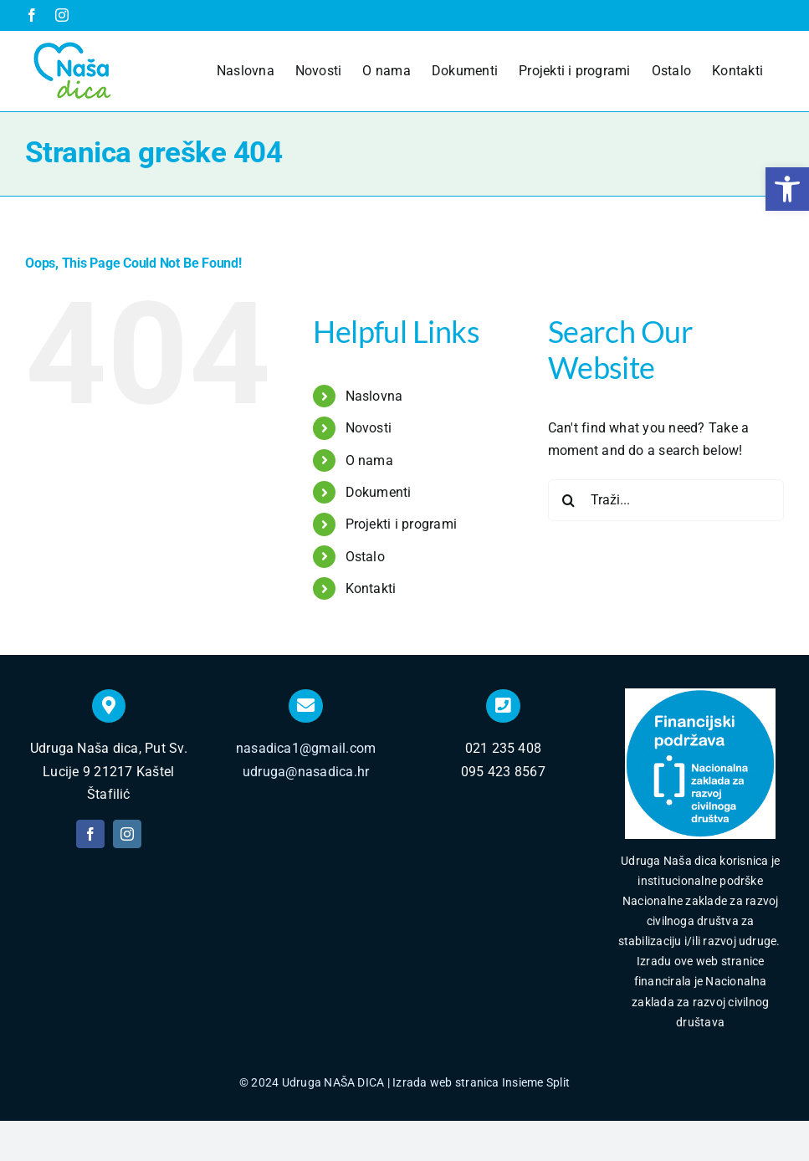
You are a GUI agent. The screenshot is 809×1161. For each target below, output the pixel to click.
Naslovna (374, 396)
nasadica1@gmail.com (306, 748)
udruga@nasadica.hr (306, 772)
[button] (787, 189)
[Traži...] (666, 500)
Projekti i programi (402, 524)
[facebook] (90, 834)
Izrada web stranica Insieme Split (481, 1082)
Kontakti (371, 588)
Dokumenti (379, 492)
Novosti (369, 428)
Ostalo (365, 557)
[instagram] (127, 834)
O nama (369, 460)
